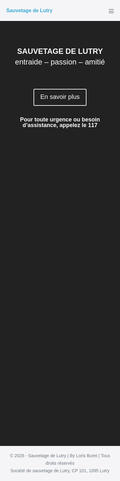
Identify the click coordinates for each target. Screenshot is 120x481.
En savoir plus (60, 96)
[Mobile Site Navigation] (111, 10)
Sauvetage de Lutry (29, 10)
